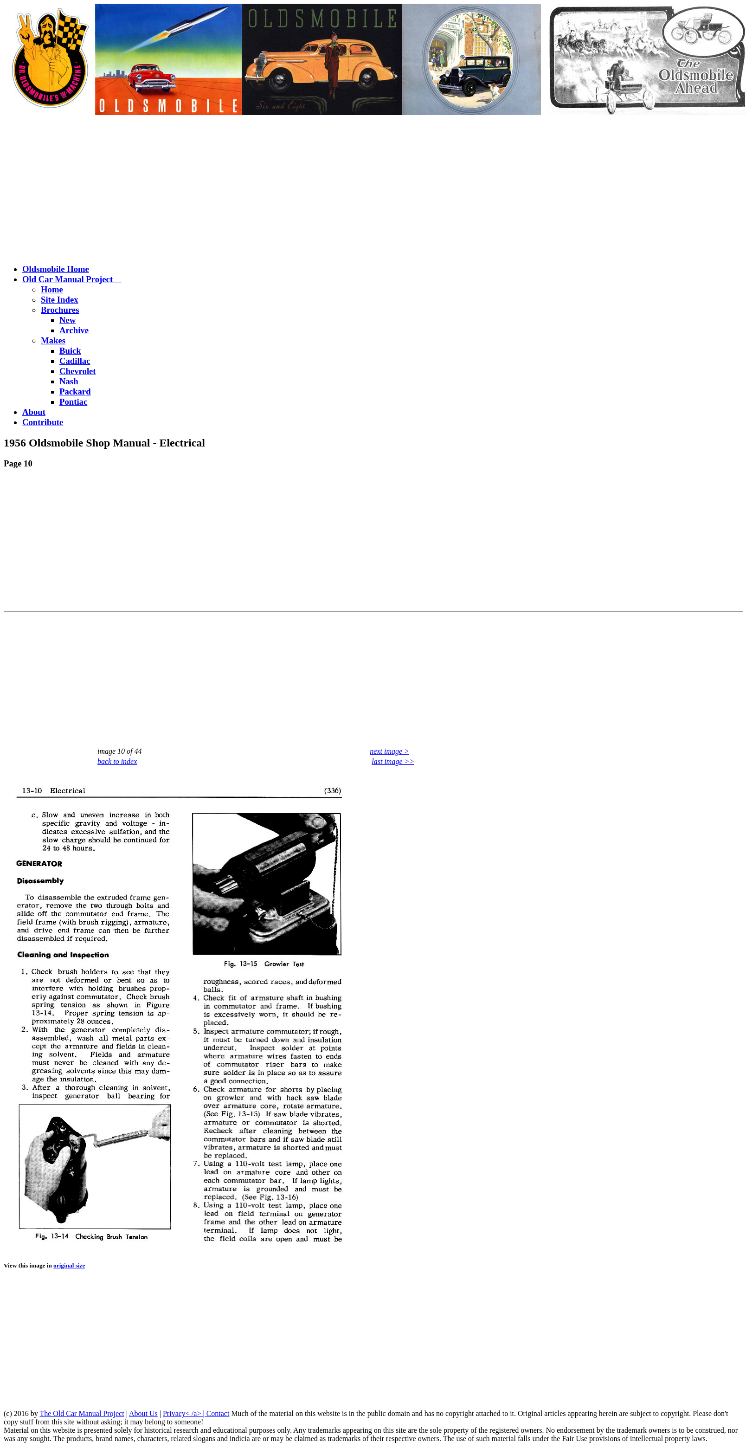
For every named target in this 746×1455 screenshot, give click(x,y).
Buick (70, 351)
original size (69, 1265)
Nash (68, 381)
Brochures (60, 310)
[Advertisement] (373, 191)
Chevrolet (77, 371)
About (33, 412)
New (67, 320)
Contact (218, 1413)
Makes (53, 340)
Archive (74, 330)
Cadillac (74, 361)
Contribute (42, 422)
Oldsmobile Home (55, 269)
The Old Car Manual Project (81, 1413)
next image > (389, 751)
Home (52, 289)
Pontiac (73, 402)
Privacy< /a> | (184, 1413)
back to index (117, 761)
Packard (75, 391)
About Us (143, 1413)
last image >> (393, 761)
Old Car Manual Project (72, 279)
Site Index (59, 299)
